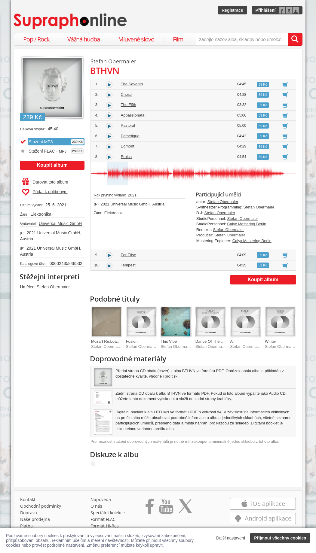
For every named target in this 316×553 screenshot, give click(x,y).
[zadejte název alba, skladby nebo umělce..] (241, 39)
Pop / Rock (36, 39)
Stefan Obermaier (53, 286)
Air (232, 341)
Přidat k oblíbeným (45, 192)
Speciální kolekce (108, 512)
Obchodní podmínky (40, 506)
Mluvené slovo (136, 39)
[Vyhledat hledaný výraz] (294, 39)
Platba (26, 526)
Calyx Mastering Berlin (246, 224)
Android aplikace (263, 518)
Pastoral (128, 125)
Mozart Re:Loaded (107, 341)
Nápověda (101, 499)
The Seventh (132, 84)
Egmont (127, 146)
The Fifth (128, 104)
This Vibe (169, 341)
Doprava (28, 512)
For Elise (128, 255)
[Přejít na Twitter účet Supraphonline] (185, 508)
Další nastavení (230, 538)
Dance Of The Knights (214, 341)
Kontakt (27, 499)
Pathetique (130, 136)
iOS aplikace (263, 504)
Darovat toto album (45, 182)
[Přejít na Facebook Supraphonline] (149, 508)
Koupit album (52, 165)
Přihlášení (266, 10)
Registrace (232, 10)
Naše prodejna (35, 519)
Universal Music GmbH (60, 223)
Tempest (128, 265)
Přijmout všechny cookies (280, 538)
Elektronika (40, 214)
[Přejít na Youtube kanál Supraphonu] (165, 508)
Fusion (132, 341)
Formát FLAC (103, 519)
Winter (270, 341)
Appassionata (133, 115)
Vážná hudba (83, 39)
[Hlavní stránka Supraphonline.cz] (70, 21)
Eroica (126, 156)
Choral (126, 94)
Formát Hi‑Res (105, 526)
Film (178, 39)
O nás (96, 506)
